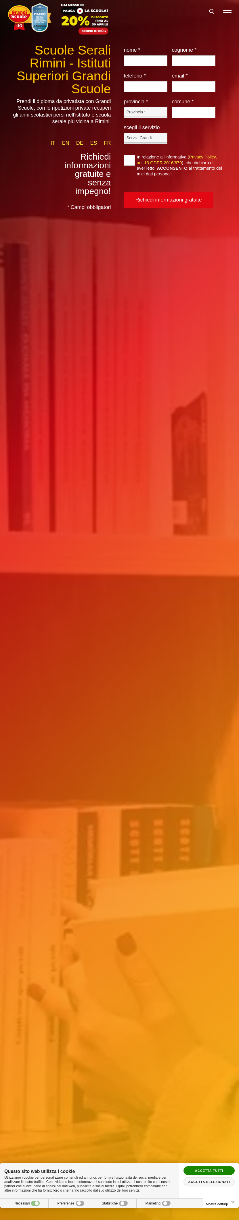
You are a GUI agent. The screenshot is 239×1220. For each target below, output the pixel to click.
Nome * (132, 50)
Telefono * (135, 76)
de (79, 143)
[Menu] (227, 12)
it (53, 143)
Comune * (183, 101)
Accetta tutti (209, 1170)
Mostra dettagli (221, 1202)
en (65, 143)
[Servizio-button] (146, 138)
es (93, 143)
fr (107, 143)
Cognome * (184, 50)
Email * (180, 76)
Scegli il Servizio (142, 127)
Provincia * (136, 101)
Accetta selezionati (209, 1182)
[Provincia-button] (146, 112)
